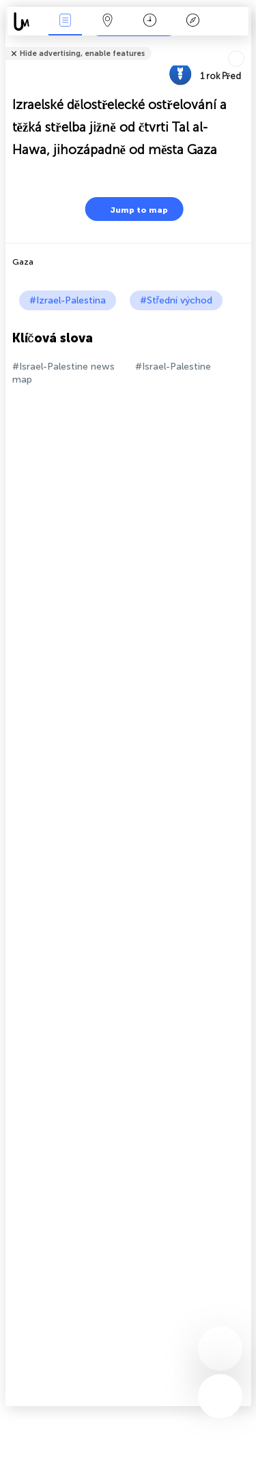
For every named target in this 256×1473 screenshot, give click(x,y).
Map (108, 21)
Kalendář (150, 21)
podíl (246, 44)
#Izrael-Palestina (67, 300)
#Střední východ (176, 300)
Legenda (192, 21)
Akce (65, 21)
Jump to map (130, 209)
